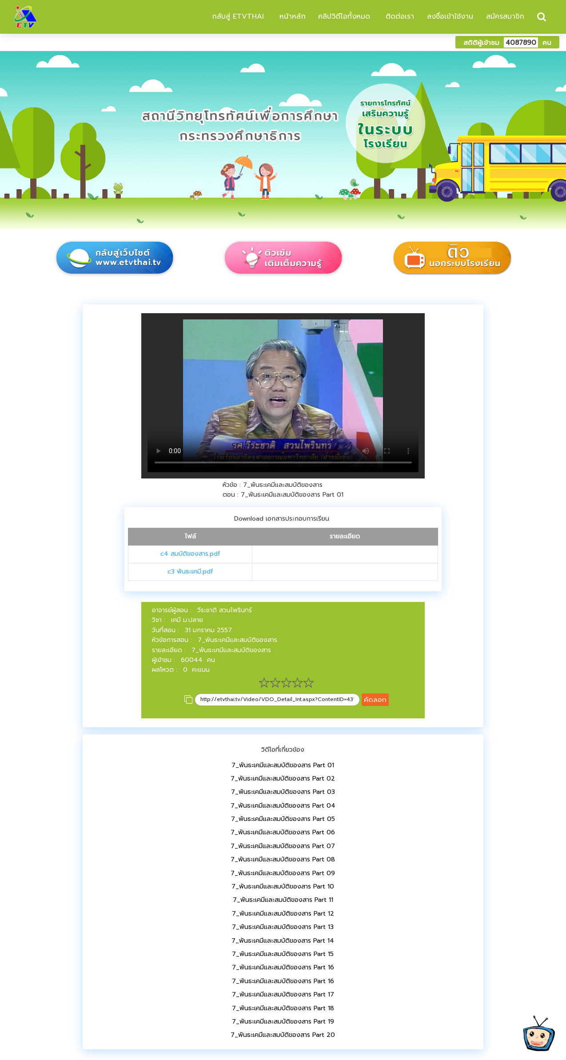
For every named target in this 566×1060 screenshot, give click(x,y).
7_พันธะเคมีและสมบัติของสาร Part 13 (283, 927)
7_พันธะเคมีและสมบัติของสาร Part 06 (283, 832)
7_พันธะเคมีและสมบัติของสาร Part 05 (283, 819)
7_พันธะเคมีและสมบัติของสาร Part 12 (283, 913)
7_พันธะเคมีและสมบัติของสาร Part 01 (282, 765)
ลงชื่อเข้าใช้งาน (450, 16)
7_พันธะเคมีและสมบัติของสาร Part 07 (283, 846)
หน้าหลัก (291, 16)
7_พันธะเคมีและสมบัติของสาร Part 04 (283, 805)
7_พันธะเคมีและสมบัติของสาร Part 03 (283, 792)
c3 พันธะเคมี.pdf (190, 571)
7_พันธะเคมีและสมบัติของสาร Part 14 (282, 940)
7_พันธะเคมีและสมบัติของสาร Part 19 (283, 1021)
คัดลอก (375, 699)
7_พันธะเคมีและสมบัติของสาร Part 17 (283, 994)
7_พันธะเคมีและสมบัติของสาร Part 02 (283, 778)
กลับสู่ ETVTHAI (236, 16)
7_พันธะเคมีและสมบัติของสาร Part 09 (283, 873)
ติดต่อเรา (398, 16)
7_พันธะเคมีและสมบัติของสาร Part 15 (283, 954)
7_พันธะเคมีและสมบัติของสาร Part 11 (283, 900)
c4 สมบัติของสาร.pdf (190, 553)
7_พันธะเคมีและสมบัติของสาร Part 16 (283, 967)
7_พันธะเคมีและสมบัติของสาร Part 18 (283, 1008)
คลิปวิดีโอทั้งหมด (344, 16)
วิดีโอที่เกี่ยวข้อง (282, 749)
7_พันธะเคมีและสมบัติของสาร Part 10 (282, 886)
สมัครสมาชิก (505, 16)
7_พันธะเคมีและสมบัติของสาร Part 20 (283, 1035)
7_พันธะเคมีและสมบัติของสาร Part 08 (283, 859)
